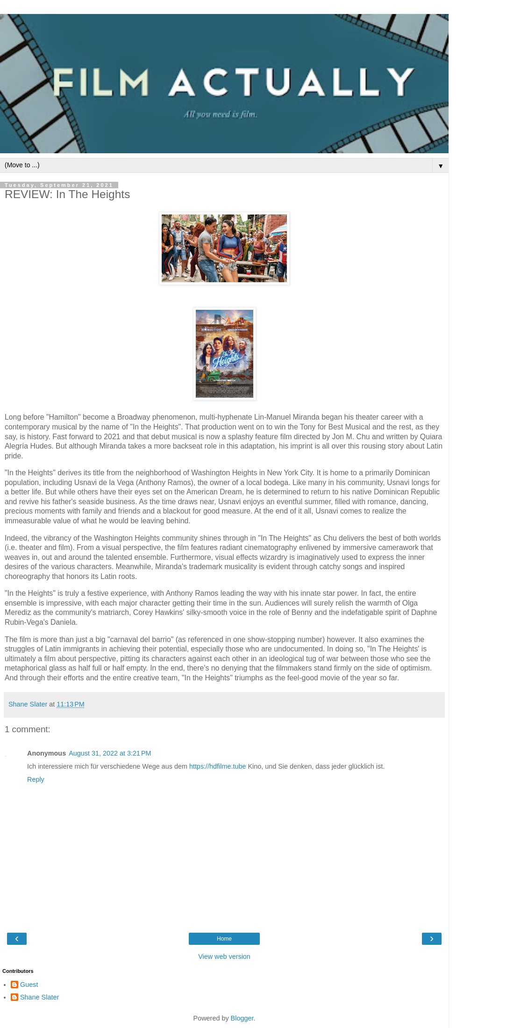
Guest (29, 984)
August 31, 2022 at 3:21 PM (110, 753)
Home (224, 938)
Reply (35, 779)
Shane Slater (39, 997)
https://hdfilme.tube (217, 766)
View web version (224, 956)
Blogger (242, 1018)
